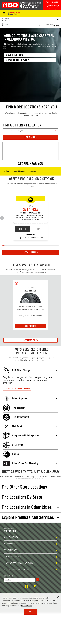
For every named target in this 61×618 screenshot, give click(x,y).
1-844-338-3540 (53, 26)
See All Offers (30, 252)
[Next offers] (59, 218)
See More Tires (30, 340)
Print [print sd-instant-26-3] (38, 229)
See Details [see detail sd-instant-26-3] (30, 234)
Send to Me (22, 229)
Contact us (10, 531)
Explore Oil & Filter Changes (17, 388)
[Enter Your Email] (19, 580)
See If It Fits (30, 326)
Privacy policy (26, 606)
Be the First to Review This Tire (30, 306)
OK (30, 612)
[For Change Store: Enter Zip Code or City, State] (30, 130)
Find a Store (56, 130)
